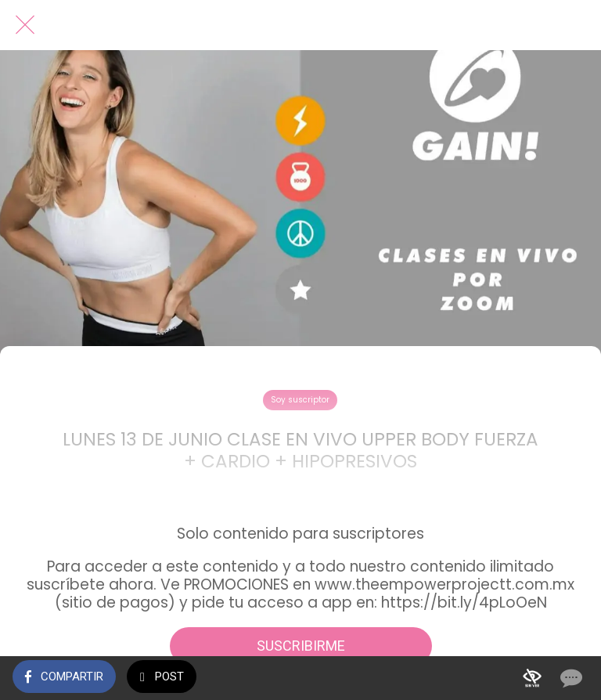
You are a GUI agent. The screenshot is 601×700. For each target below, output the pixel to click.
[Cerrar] (25, 25)
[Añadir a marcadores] (532, 678)
